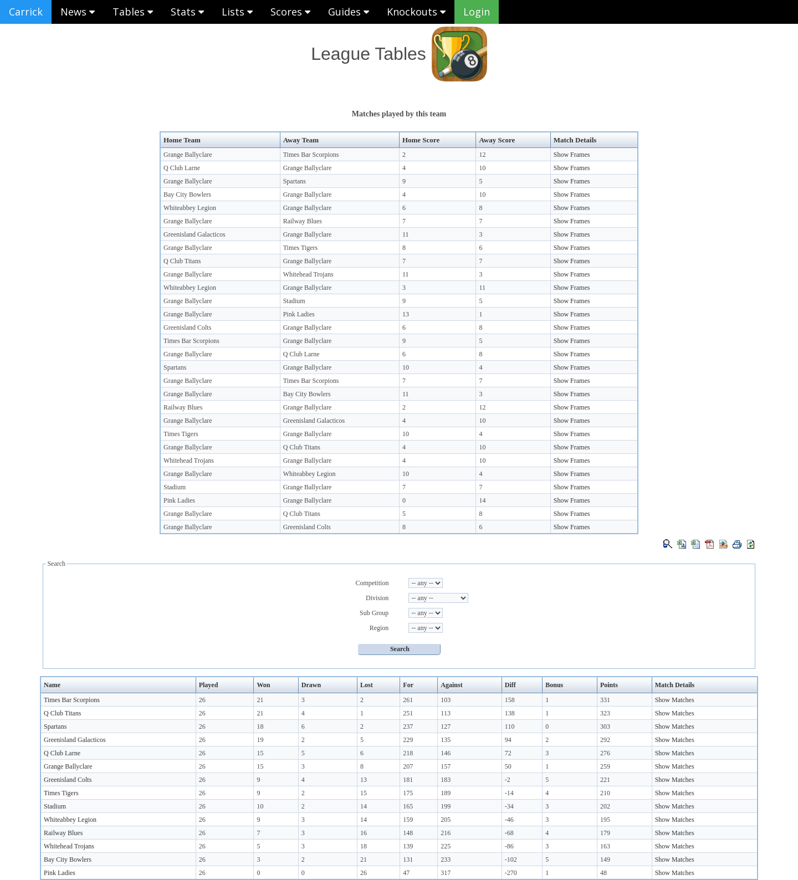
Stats (187, 11)
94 (508, 740)
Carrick (26, 11)
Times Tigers (300, 248)
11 (405, 234)
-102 (511, 859)
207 (408, 766)
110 (510, 726)
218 (408, 753)
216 (446, 833)
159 (408, 819)
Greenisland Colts (187, 327)
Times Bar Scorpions (311, 154)
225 (446, 846)
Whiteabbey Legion (189, 208)
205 (446, 819)
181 (408, 780)
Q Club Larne (181, 168)
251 (408, 713)
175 (408, 793)
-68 (509, 833)
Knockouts (416, 11)
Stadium (294, 301)
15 (260, 753)
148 (408, 833)
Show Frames (572, 154)
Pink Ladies (299, 314)
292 (605, 740)
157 (446, 766)
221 (605, 780)
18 (260, 726)
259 (605, 766)
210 (605, 793)
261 (408, 700)
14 (482, 500)
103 (446, 700)
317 (446, 873)
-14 (509, 793)
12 (482, 154)
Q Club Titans (182, 261)
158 (510, 700)
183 (446, 780)
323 (605, 713)
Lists (237, 11)
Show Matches (674, 700)
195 (605, 819)
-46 (509, 819)
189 (446, 793)
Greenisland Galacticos (194, 234)
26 (202, 700)
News (77, 11)
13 (405, 314)
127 (446, 726)
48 (603, 873)
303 (605, 726)
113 (446, 713)
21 (260, 700)
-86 (509, 846)
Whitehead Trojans (308, 274)
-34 (509, 806)
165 (408, 806)
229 (408, 740)
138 (510, 713)
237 (408, 726)
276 (605, 753)
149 (605, 859)
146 (446, 753)
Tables (132, 11)
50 (508, 766)
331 (605, 700)
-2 (507, 780)
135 (446, 740)
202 (605, 806)
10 (482, 168)
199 (446, 806)
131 (408, 859)
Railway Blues (302, 221)
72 (508, 753)
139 (408, 846)
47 (406, 873)
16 (363, 833)
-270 (511, 873)
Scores (290, 11)
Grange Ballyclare (187, 154)
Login (476, 11)
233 (446, 859)
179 (605, 833)
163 (605, 846)
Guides (348, 11)
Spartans (294, 181)
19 (260, 740)
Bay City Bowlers (187, 194)
